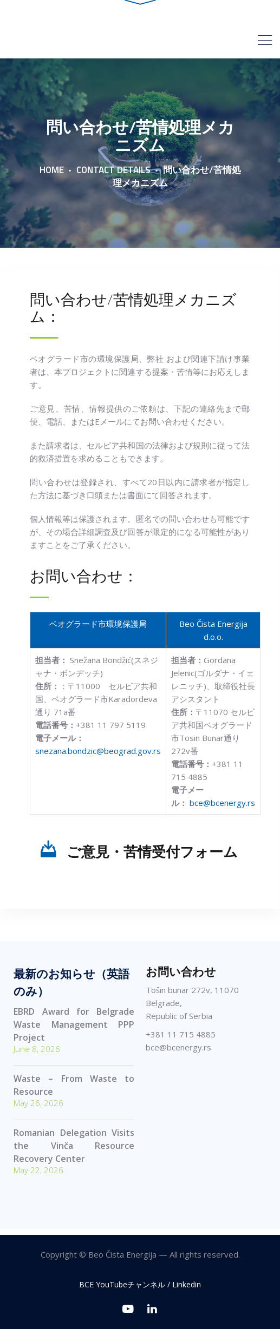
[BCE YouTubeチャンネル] (128, 1308)
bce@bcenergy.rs (222, 807)
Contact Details (113, 175)
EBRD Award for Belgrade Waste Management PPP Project (74, 1029)
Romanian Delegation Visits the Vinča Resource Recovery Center (74, 1150)
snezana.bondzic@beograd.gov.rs (98, 755)
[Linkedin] (152, 1308)
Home (52, 175)
